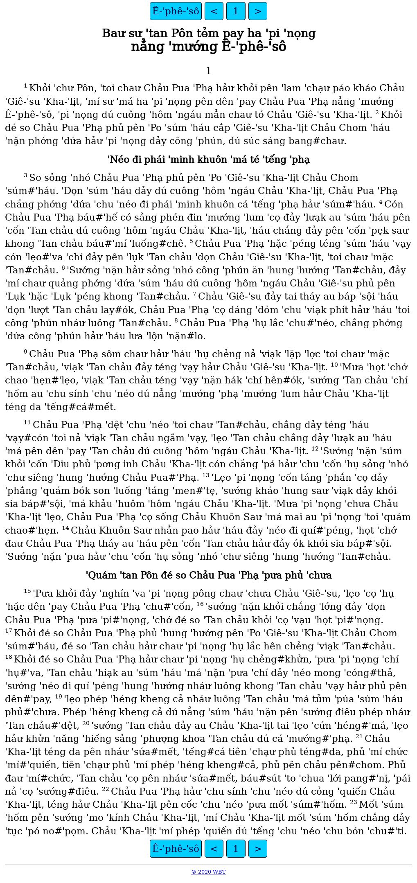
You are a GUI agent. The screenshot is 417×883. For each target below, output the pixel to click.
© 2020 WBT (208, 872)
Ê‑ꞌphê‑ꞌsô (175, 11)
